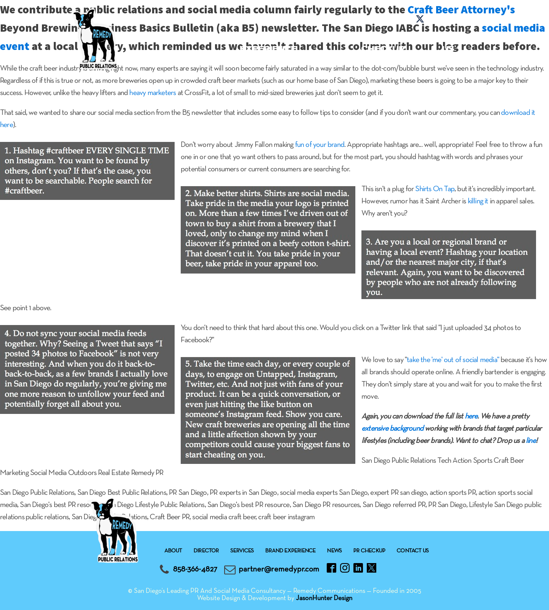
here (471, 416)
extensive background (392, 428)
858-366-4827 (195, 569)
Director (206, 551)
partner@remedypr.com (279, 569)
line (531, 441)
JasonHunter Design (324, 598)
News (334, 37)
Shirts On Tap (434, 189)
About (142, 37)
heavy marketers (152, 93)
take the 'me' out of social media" (453, 360)
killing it (478, 201)
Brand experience (268, 43)
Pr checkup (383, 43)
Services (194, 37)
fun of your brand (319, 145)
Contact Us (448, 43)
